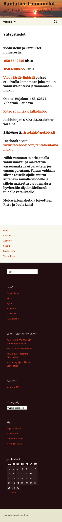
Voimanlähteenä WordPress (17, 515)
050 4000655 (14, 69)
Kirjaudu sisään (14, 428)
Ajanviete (8, 240)
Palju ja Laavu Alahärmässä (19, 348)
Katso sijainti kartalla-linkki (25, 111)
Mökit (6, 230)
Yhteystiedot (9, 256)
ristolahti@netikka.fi (38, 132)
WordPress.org (14, 443)
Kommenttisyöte (15, 438)
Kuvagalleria (9, 250)
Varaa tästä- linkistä (19, 77)
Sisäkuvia (8, 235)
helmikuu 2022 (14, 387)
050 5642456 (14, 61)
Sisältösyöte (13, 433)
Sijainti (6, 245)
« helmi (12, 492)
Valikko (7, 21)
